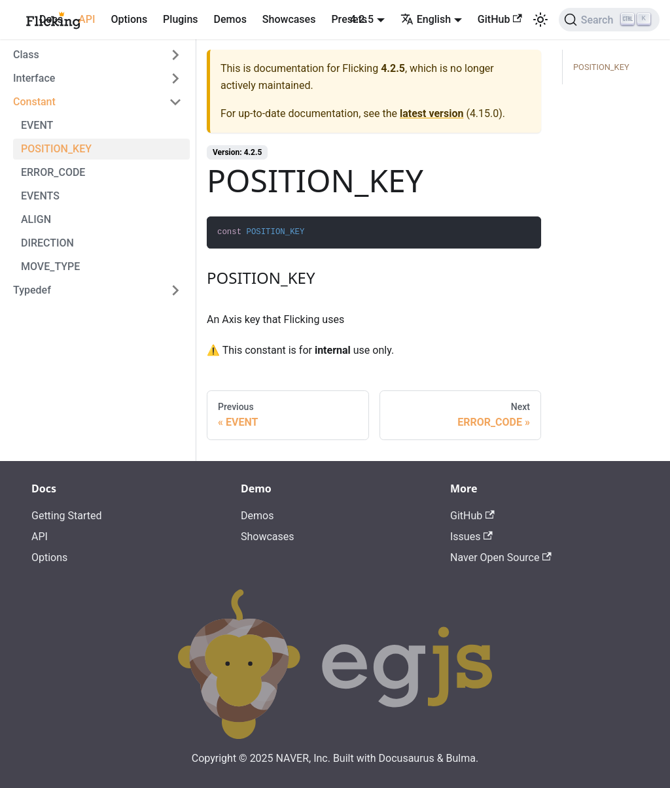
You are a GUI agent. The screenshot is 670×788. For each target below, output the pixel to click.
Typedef (32, 290)
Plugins (180, 19)
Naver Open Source (501, 557)
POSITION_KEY (56, 149)
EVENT (37, 125)
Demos (230, 19)
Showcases (289, 19)
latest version (431, 113)
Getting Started (66, 515)
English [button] (425, 19)
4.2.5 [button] (362, 19)
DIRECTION (47, 243)
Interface (34, 78)
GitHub (500, 19)
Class (26, 54)
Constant (34, 101)
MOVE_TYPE (50, 266)
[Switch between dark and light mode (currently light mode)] (540, 19)
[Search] (609, 19)
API (87, 19)
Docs (51, 19)
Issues (471, 536)
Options (129, 19)
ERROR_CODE (53, 172)
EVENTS (40, 196)
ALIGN (36, 219)
